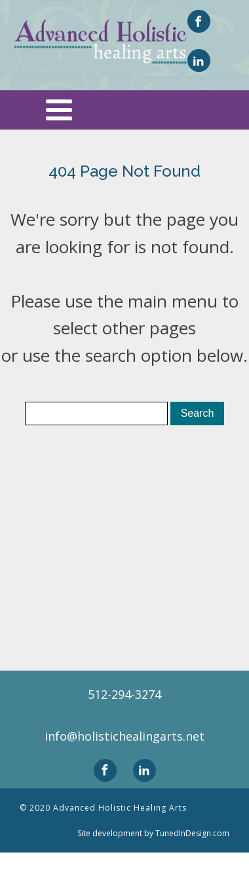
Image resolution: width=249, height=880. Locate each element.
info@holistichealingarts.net (124, 736)
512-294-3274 (124, 694)
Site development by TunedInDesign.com (153, 833)
